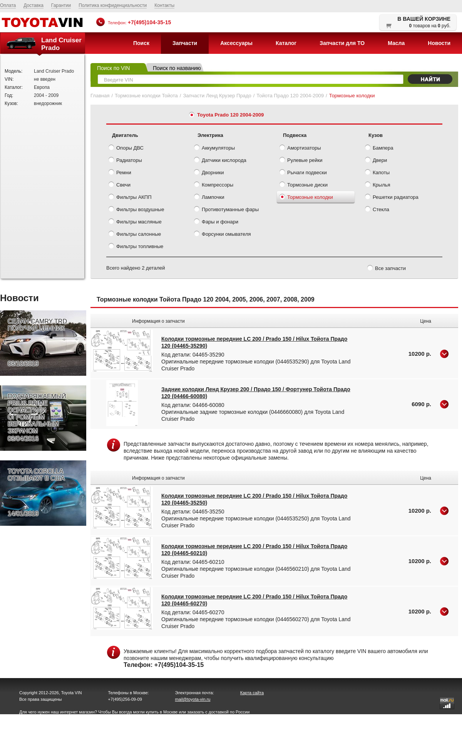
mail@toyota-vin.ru (193, 699)
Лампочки (209, 198)
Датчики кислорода (220, 161)
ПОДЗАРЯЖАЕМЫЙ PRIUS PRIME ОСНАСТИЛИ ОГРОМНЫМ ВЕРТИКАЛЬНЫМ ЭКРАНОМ (37, 417)
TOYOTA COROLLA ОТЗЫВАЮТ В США (36, 492)
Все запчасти (386, 269)
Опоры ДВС (126, 148)
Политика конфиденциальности (113, 5)
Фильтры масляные (135, 222)
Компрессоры (213, 185)
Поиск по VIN (113, 68)
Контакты (164, 5)
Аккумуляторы (214, 148)
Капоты (377, 173)
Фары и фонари (216, 222)
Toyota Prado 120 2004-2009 (230, 115)
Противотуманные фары (226, 210)
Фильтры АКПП (130, 198)
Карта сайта (252, 692)
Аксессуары (236, 43)
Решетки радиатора (391, 198)
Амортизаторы (300, 148)
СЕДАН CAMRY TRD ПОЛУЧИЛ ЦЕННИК (37, 342)
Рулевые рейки (301, 161)
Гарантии (61, 5)
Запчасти (184, 43)
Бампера (379, 148)
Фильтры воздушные (136, 210)
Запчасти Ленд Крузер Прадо (217, 95)
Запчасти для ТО (342, 43)
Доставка (33, 5)
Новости (439, 43)
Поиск (141, 43)
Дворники (209, 173)
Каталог (286, 43)
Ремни (120, 173)
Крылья (377, 185)
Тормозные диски (304, 185)
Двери (376, 161)
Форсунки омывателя (222, 234)
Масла (396, 43)
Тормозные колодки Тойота (146, 95)
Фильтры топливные (136, 247)
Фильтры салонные (135, 234)
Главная (99, 95)
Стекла (377, 210)
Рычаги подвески (303, 173)
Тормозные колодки (306, 198)
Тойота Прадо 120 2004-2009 (290, 95)
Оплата (8, 5)
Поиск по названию (177, 68)
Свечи (120, 185)
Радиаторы (125, 161)
